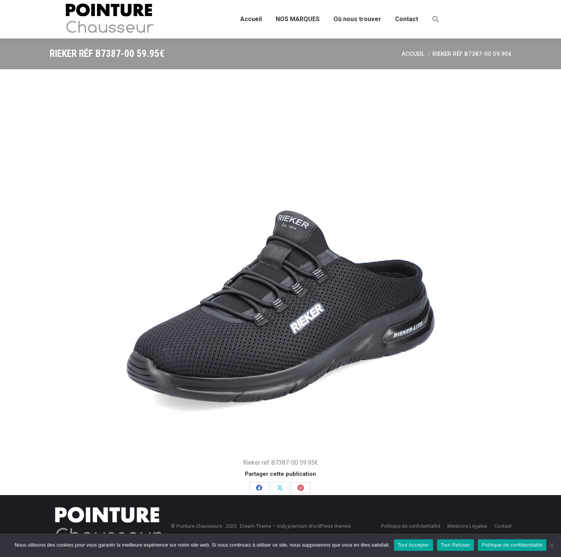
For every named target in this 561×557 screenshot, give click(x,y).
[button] (435, 19)
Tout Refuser (456, 545)
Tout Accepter (413, 545)
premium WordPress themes (319, 526)
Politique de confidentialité (512, 545)
